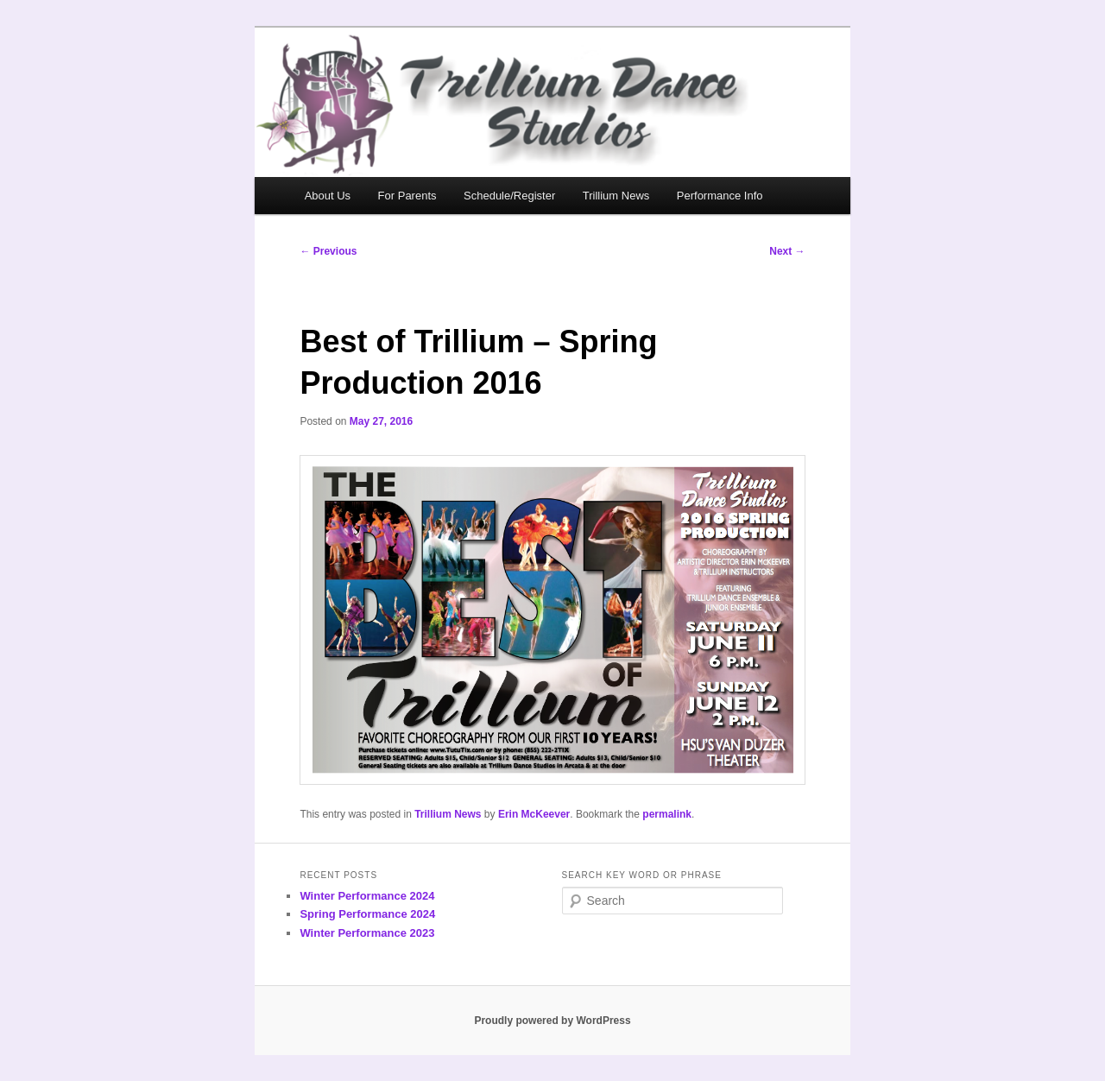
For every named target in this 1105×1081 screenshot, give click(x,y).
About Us (327, 195)
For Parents (407, 195)
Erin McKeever (534, 814)
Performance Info (720, 195)
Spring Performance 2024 (367, 913)
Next (787, 251)
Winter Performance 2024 (367, 895)
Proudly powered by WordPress (552, 1021)
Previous (328, 251)
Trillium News (616, 195)
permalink (666, 814)
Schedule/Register (509, 195)
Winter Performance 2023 (367, 932)
